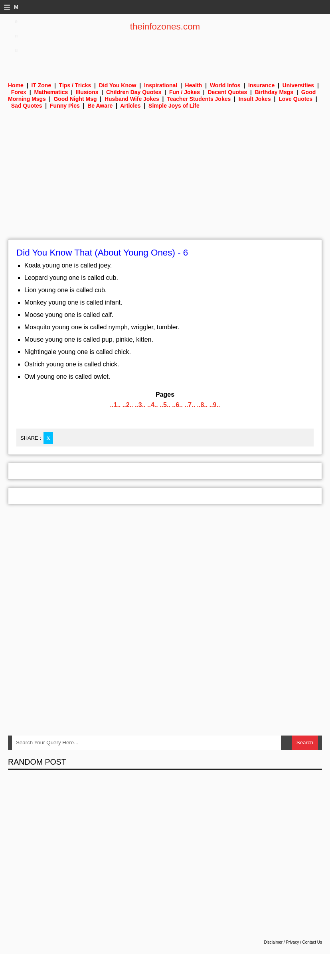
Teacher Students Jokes (199, 99)
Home (16, 85)
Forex (18, 92)
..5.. (165, 404)
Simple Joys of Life (174, 105)
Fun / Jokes (184, 92)
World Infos (225, 85)
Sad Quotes (26, 105)
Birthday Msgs (274, 92)
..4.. (152, 404)
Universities (298, 85)
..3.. (140, 404)
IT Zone (41, 85)
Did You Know (117, 85)
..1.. (115, 404)
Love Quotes (295, 99)
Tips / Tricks (75, 85)
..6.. (177, 404)
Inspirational (160, 85)
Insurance (261, 85)
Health (193, 85)
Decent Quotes (227, 92)
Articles (130, 105)
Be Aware (100, 105)
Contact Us (312, 942)
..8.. (202, 404)
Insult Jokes (255, 99)
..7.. (189, 404)
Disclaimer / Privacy (281, 942)
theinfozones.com (165, 26)
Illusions (87, 92)
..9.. (214, 404)
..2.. (128, 404)
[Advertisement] (165, 179)
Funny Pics (65, 105)
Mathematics (51, 92)
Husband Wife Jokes (132, 99)
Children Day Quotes (133, 92)
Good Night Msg (75, 99)
